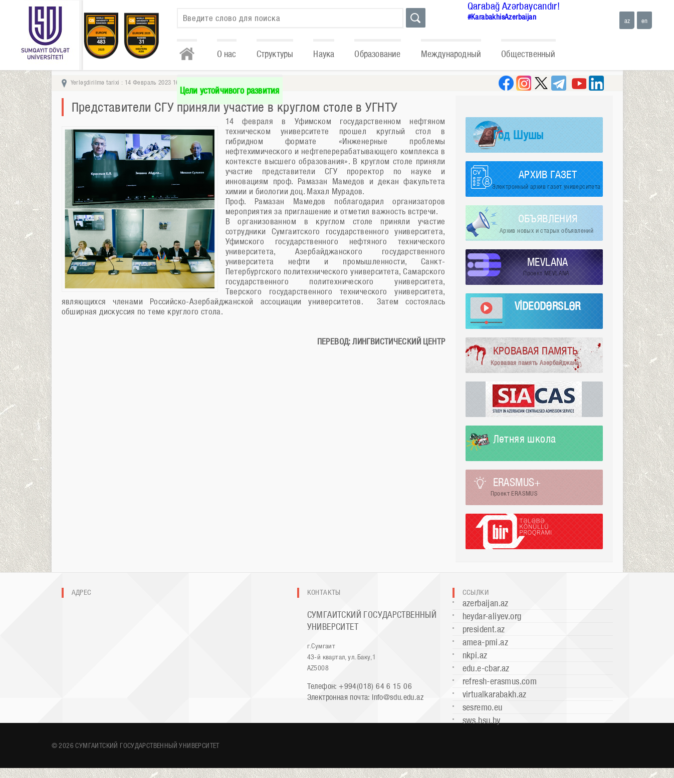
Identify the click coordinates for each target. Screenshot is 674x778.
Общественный (528, 54)
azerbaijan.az (486, 603)
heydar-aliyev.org (492, 616)
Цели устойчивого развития (230, 90)
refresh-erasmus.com (500, 681)
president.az (484, 629)
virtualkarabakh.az (495, 694)
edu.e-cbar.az (486, 668)
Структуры (275, 54)
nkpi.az (475, 655)
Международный (451, 54)
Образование (377, 54)
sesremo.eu (483, 707)
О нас (227, 54)
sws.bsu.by (482, 720)
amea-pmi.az (485, 642)
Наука (323, 54)
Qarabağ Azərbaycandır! (514, 6)
